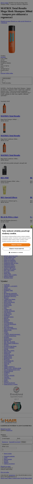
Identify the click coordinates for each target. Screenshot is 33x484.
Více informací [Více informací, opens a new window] (23, 241)
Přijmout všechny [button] (16, 244)
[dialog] (16, 242)
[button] (16, 252)
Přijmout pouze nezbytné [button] (16, 248)
